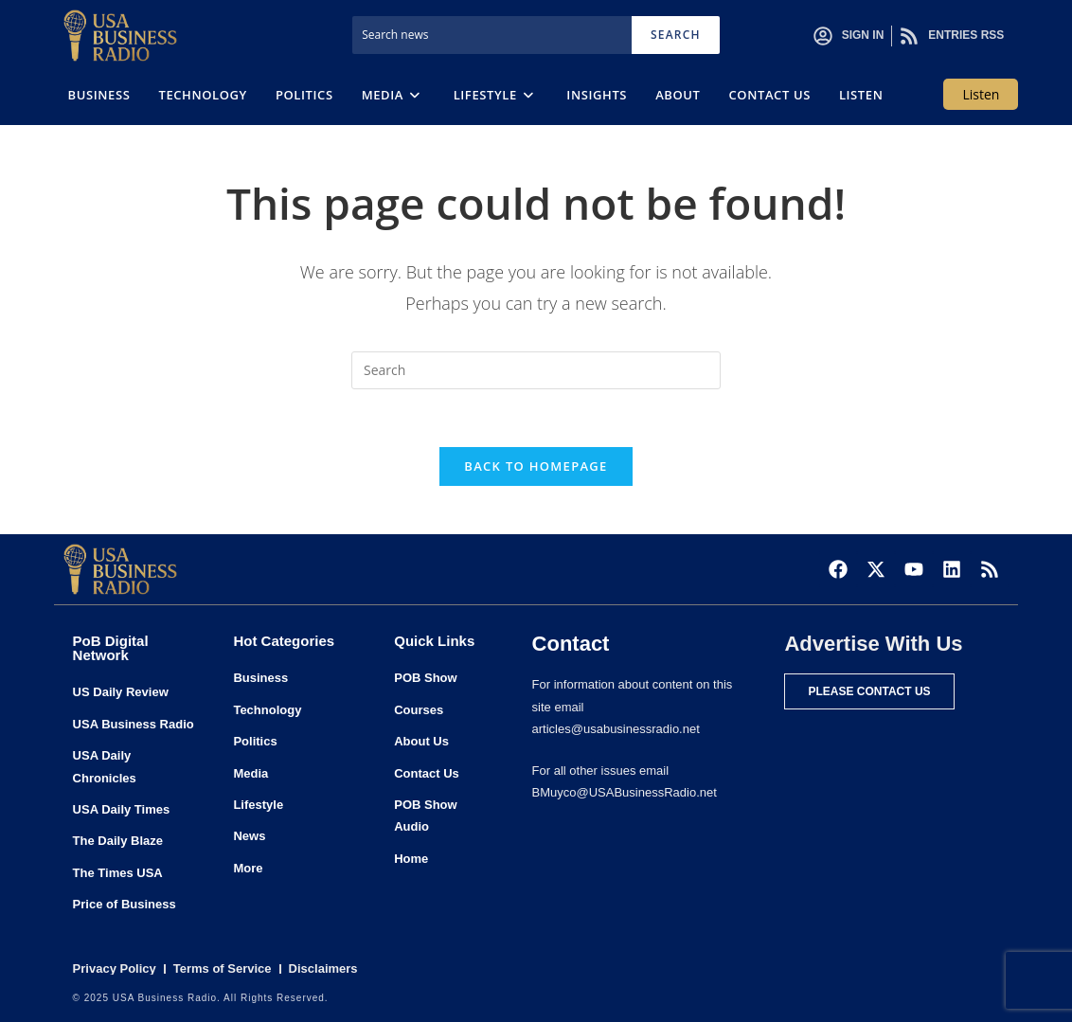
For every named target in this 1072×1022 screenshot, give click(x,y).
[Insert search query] (536, 370)
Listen (980, 94)
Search (676, 35)
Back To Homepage (535, 466)
